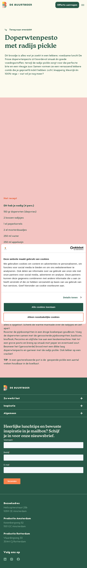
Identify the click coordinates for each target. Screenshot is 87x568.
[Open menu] (83, 5)
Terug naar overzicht (20, 30)
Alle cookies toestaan (43, 307)
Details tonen (70, 297)
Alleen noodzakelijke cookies (43, 317)
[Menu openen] (43, 398)
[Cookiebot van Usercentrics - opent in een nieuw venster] (70, 248)
